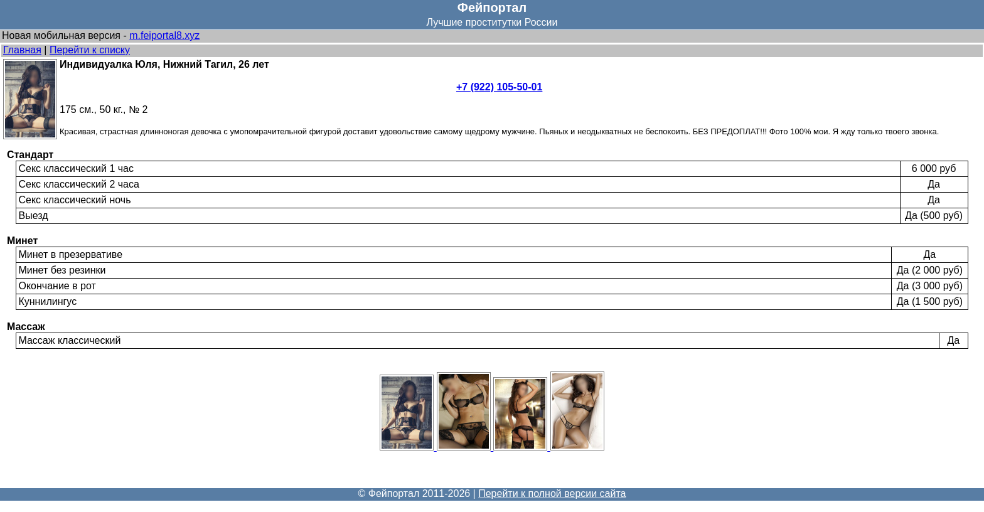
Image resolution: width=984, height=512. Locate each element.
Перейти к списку (90, 50)
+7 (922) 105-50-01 (499, 87)
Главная (22, 50)
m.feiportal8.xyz (164, 35)
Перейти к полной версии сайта (552, 493)
